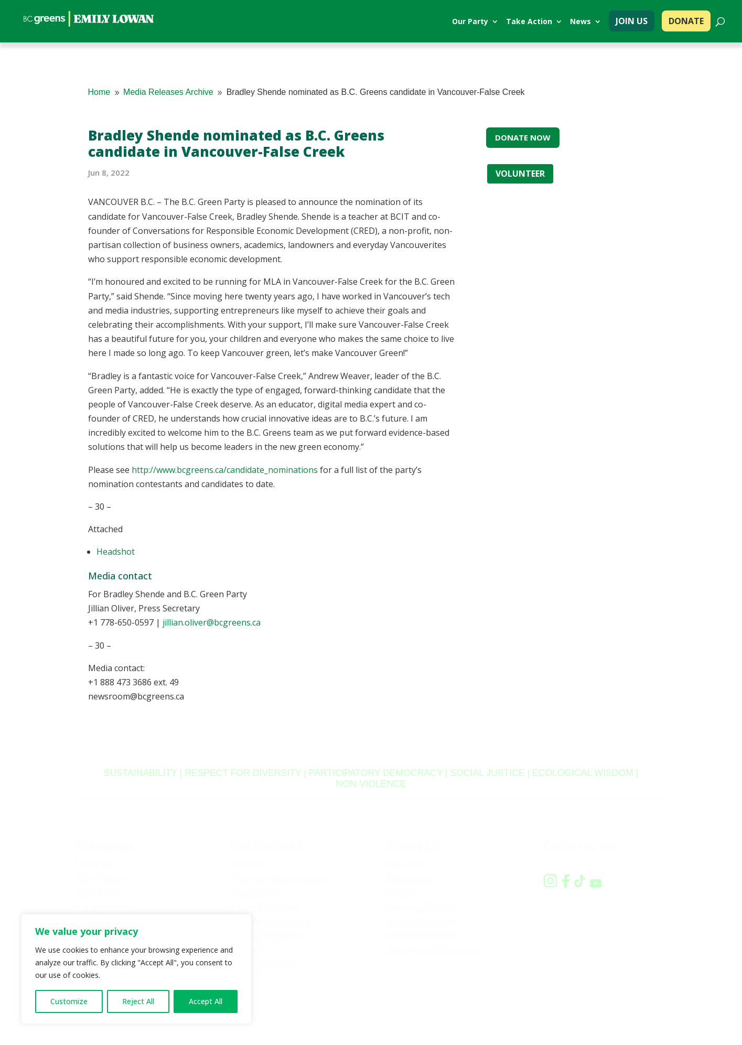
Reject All (138, 1001)
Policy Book (97, 893)
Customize (69, 1001)
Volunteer (250, 864)
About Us (406, 864)
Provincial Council (422, 907)
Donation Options (266, 936)
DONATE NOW (523, 137)
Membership (256, 893)
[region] (136, 969)
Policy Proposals (263, 964)
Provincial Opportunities (279, 879)
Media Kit (92, 864)
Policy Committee (421, 922)
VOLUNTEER (520, 173)
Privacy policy (517, 1006)
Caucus (402, 893)
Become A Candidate (271, 922)
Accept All (205, 1001)
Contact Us (409, 879)
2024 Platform (102, 879)
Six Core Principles (424, 936)
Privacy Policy (100, 907)
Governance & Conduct (432, 950)
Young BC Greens (265, 907)
